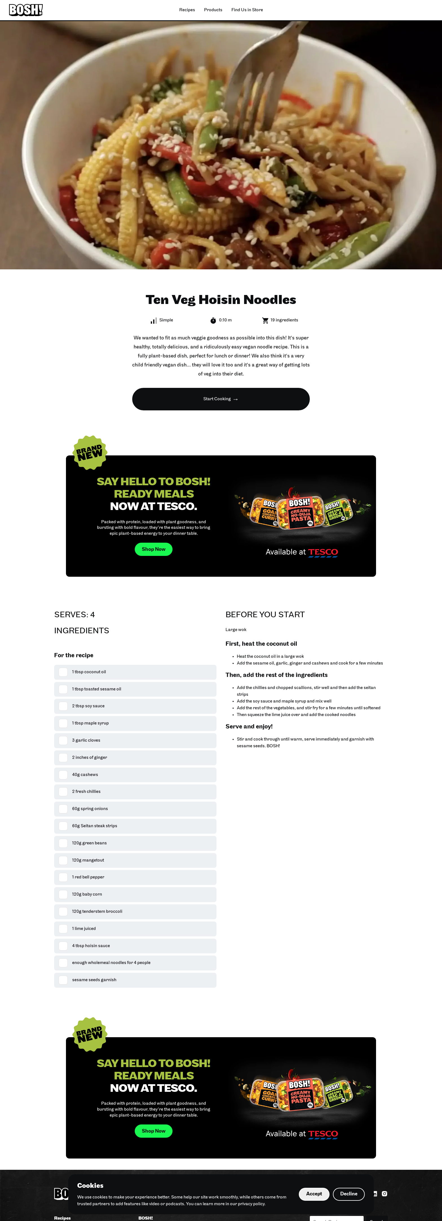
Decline (348, 1194)
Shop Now (153, 549)
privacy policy (251, 1204)
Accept (314, 1194)
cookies (100, 1197)
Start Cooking (217, 399)
